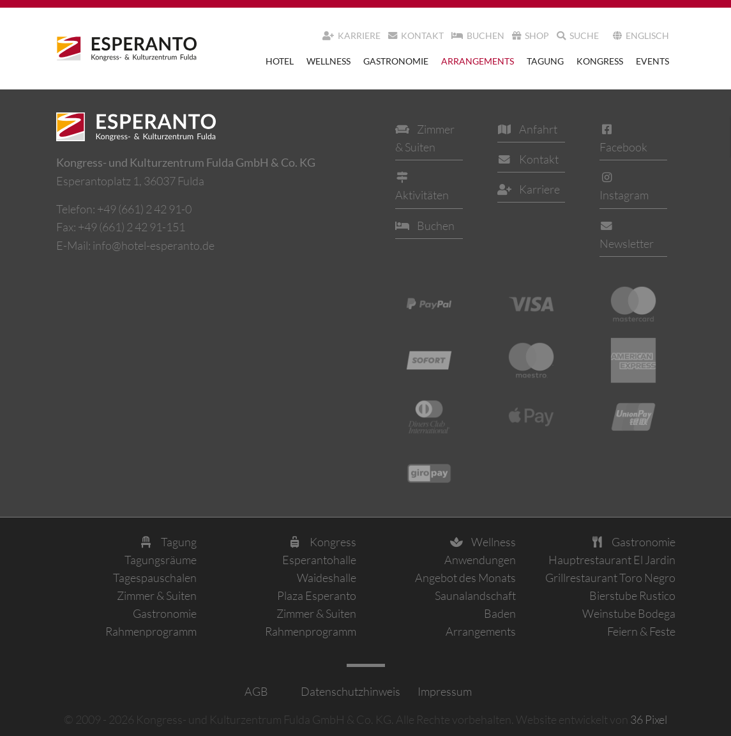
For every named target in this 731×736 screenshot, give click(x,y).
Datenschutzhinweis (349, 691)
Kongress (600, 61)
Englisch (641, 35)
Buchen (477, 35)
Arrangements (477, 61)
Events (652, 61)
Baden (500, 613)
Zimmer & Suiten (157, 595)
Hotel (280, 61)
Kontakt (416, 35)
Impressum (444, 691)
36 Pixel (648, 719)
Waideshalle (326, 578)
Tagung (545, 61)
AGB (256, 691)
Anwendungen (480, 560)
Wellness (328, 61)
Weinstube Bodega (628, 613)
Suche (578, 35)
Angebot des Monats (465, 578)
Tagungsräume (160, 560)
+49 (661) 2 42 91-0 (144, 209)
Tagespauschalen (155, 578)
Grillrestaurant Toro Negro (610, 578)
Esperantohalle (319, 560)
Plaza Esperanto (316, 595)
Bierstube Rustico (632, 595)
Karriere (351, 35)
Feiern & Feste (641, 631)
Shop (530, 35)
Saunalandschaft (475, 595)
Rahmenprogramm (151, 631)
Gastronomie (395, 61)
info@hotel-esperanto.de (154, 245)
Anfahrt (527, 129)
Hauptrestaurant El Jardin (611, 560)
